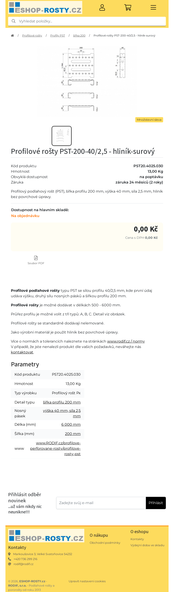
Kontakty (137, 539)
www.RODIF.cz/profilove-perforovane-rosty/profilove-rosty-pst (55, 448)
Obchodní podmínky (105, 542)
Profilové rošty (32, 35)
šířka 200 (79, 35)
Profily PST (57, 35)
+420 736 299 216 (25, 559)
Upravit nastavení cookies (87, 581)
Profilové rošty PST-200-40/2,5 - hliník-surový (124, 35)
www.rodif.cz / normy (126, 341)
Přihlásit (156, 503)
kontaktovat (22, 352)
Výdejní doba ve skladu (147, 545)
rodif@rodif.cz (24, 564)
